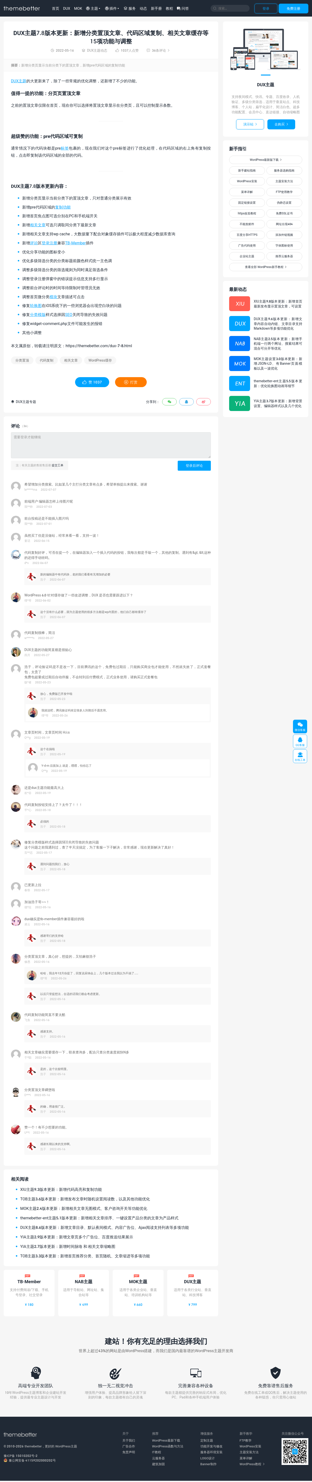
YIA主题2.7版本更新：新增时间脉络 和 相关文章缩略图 (67, 1246)
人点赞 (127, 50)
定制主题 (206, 1442)
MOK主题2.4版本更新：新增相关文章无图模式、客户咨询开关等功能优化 (83, 1208)
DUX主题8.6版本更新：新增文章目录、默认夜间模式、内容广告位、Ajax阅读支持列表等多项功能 (104, 1227)
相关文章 (38, 224)
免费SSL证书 (284, 213)
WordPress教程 (252, 1465)
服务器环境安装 (211, 1453)
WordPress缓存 (100, 360)
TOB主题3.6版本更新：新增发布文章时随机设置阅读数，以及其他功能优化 (85, 1198)
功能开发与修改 (211, 1447)
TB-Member (75, 242)
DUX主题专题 (23, 402)
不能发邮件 (247, 224)
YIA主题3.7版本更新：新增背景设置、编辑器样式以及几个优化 (278, 403)
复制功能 (63, 207)
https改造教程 (247, 213)
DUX (66, 8)
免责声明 (128, 1453)
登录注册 (49, 242)
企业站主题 (247, 256)
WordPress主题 (66, 1447)
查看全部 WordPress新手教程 (265, 267)
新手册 (156, 8)
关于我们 (128, 1442)
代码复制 (46, 360)
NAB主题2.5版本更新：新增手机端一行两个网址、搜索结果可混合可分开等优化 (278, 343)
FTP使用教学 (284, 192)
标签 (65, 148)
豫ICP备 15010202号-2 (21, 1457)
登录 (266, 8)
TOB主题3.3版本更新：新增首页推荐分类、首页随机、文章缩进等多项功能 (85, 1255)
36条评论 (158, 50)
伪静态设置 (284, 202)
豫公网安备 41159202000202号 (30, 1461)
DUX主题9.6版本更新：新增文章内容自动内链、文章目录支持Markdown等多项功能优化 (278, 323)
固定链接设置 (247, 202)
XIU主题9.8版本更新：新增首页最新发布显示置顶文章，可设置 (278, 303)
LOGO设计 (207, 1459)
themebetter (33, 1447)
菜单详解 (247, 192)
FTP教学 (246, 1442)
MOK (78, 8)
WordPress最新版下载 (266, 160)
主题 (92, 8)
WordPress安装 (247, 181)
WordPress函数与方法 (167, 1447)
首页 (55, 8)
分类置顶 (22, 360)
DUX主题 (18, 80)
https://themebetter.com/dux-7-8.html (99, 345)
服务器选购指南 (284, 170)
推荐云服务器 (284, 256)
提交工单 (57, 465)
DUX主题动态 (94, 50)
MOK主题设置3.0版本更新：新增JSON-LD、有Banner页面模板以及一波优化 (278, 363)
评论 (34, 242)
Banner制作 (208, 1465)
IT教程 (156, 1453)
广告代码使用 (247, 245)
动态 (143, 8)
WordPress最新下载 (166, 1442)
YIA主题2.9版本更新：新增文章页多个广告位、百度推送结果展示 (76, 1236)
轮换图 (36, 305)
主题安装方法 (284, 181)
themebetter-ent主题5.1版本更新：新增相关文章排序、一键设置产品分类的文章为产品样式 (99, 1217)
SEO (68, 314)
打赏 (130, 382)
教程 (169, 8)
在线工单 (300, 756)
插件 (111, 8)
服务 (130, 8)
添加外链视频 (284, 235)
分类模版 (38, 314)
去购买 (281, 124)
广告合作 (128, 1447)
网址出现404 (284, 224)
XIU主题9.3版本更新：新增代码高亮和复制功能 (61, 1189)
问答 (183, 8)
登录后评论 (194, 465)
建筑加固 (158, 1465)
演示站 (250, 124)
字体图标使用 (284, 245)
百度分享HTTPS (247, 235)
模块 (53, 296)
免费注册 (293, 8)
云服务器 (158, 1459)
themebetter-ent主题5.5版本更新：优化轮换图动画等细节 (278, 383)
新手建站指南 (247, 170)
